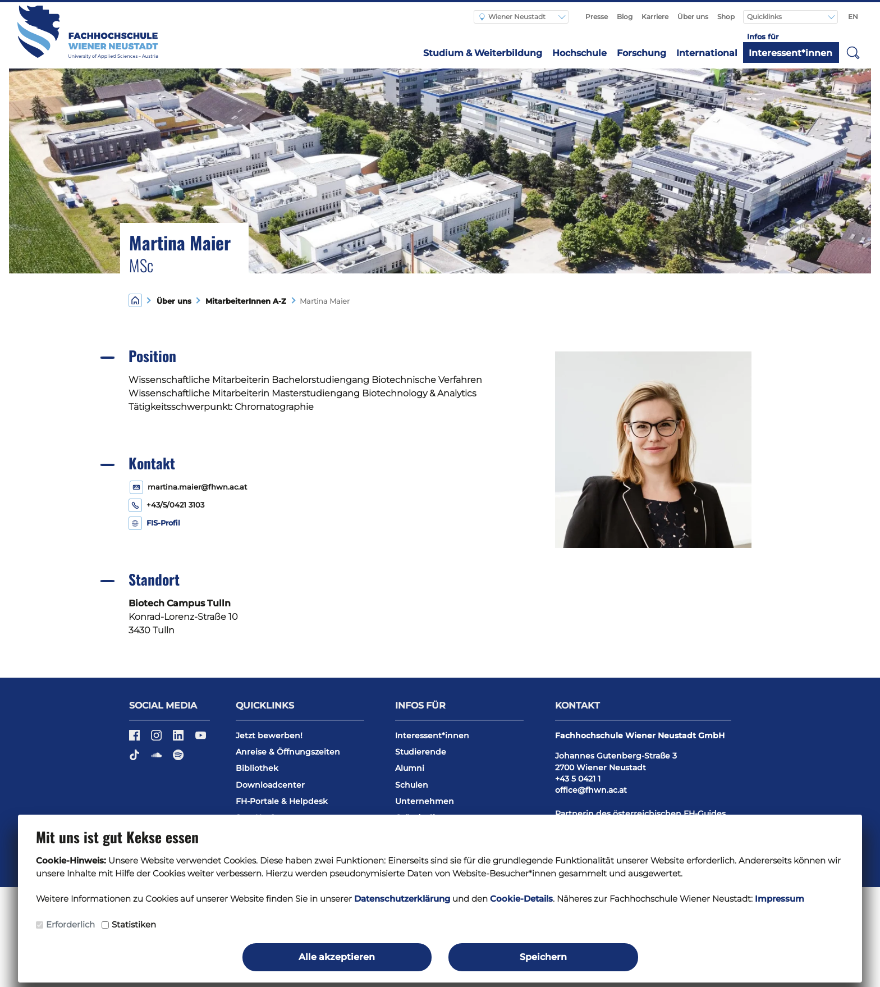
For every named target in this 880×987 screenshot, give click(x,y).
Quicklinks (765, 16)
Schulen (411, 784)
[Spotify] (178, 758)
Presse (596, 16)
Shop (726, 16)
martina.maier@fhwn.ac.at (197, 487)
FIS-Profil (163, 523)
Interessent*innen (790, 53)
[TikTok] (135, 758)
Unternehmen (424, 801)
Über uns (692, 16)
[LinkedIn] (179, 738)
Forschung (641, 53)
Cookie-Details (521, 898)
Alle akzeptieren (337, 957)
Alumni (409, 768)
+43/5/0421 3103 (175, 505)
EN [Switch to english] (853, 16)
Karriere (654, 16)
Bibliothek (257, 768)
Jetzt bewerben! (269, 735)
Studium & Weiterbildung (482, 53)
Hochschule (579, 53)
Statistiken (134, 924)
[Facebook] (135, 738)
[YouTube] (200, 738)
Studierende (420, 751)
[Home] (135, 300)
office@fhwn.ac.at (591, 789)
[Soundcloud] (157, 758)
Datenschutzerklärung (402, 898)
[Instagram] (157, 738)
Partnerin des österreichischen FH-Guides (640, 813)
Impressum (779, 898)
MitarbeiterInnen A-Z (243, 301)
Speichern (543, 957)
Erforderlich (70, 924)
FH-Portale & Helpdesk (282, 801)
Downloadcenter (270, 784)
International (706, 53)
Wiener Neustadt (512, 16)
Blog (624, 16)
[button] (853, 52)
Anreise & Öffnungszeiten (288, 751)
